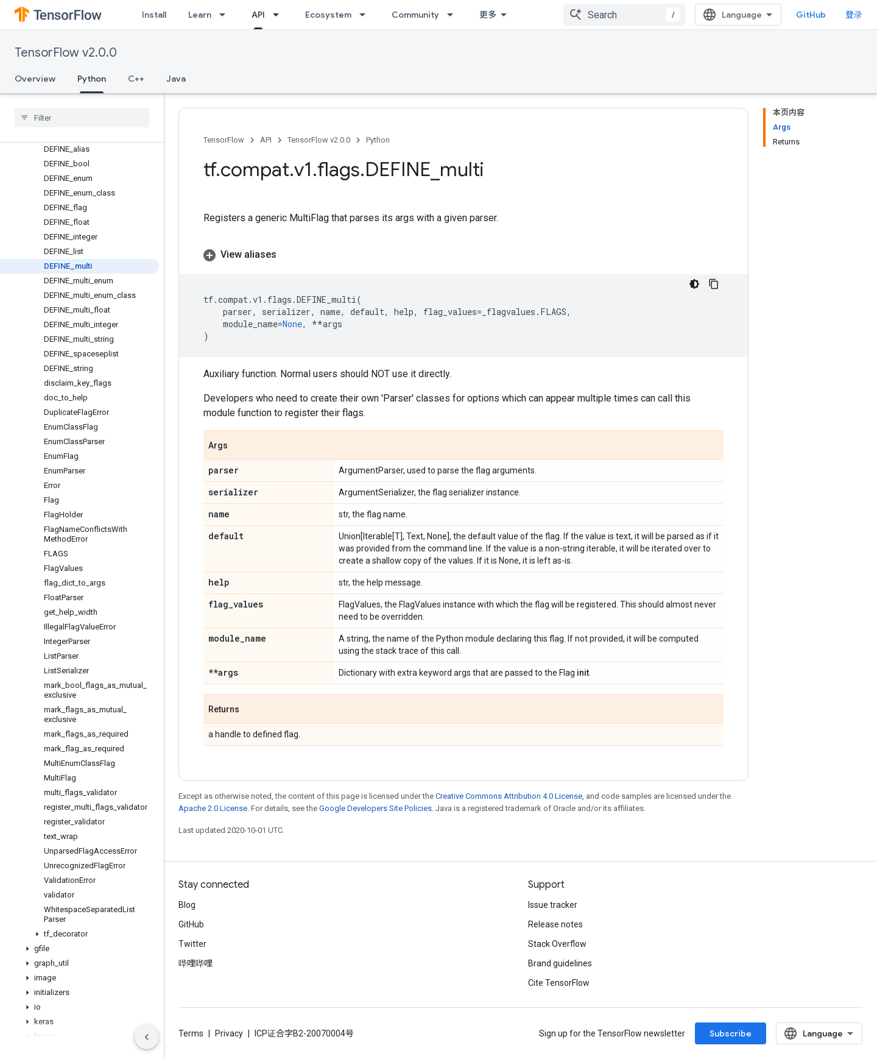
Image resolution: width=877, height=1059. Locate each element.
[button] (79, 934)
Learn (199, 14)
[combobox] (624, 15)
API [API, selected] (258, 14)
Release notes (555, 924)
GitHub (811, 14)
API (266, 139)
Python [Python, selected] (91, 78)
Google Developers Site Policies (375, 808)
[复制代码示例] (714, 284)
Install (154, 14)
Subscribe (731, 1033)
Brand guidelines (560, 963)
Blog (186, 905)
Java (176, 78)
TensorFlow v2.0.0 (66, 52)
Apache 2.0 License (212, 808)
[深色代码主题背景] (694, 284)
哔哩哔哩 (195, 963)
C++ (136, 78)
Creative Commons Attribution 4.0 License (508, 796)
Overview (35, 78)
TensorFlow (223, 139)
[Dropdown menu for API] (279, 14)
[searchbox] (82, 117)
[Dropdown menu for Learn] (226, 14)
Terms (190, 1033)
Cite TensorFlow (559, 983)
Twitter (192, 944)
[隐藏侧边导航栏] (147, 1037)
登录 (853, 14)
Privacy (229, 1033)
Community (415, 14)
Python (378, 139)
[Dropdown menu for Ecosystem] (366, 14)
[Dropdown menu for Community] (453, 14)
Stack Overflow (557, 944)
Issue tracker (552, 905)
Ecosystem (328, 14)
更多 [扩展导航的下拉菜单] (487, 14)
